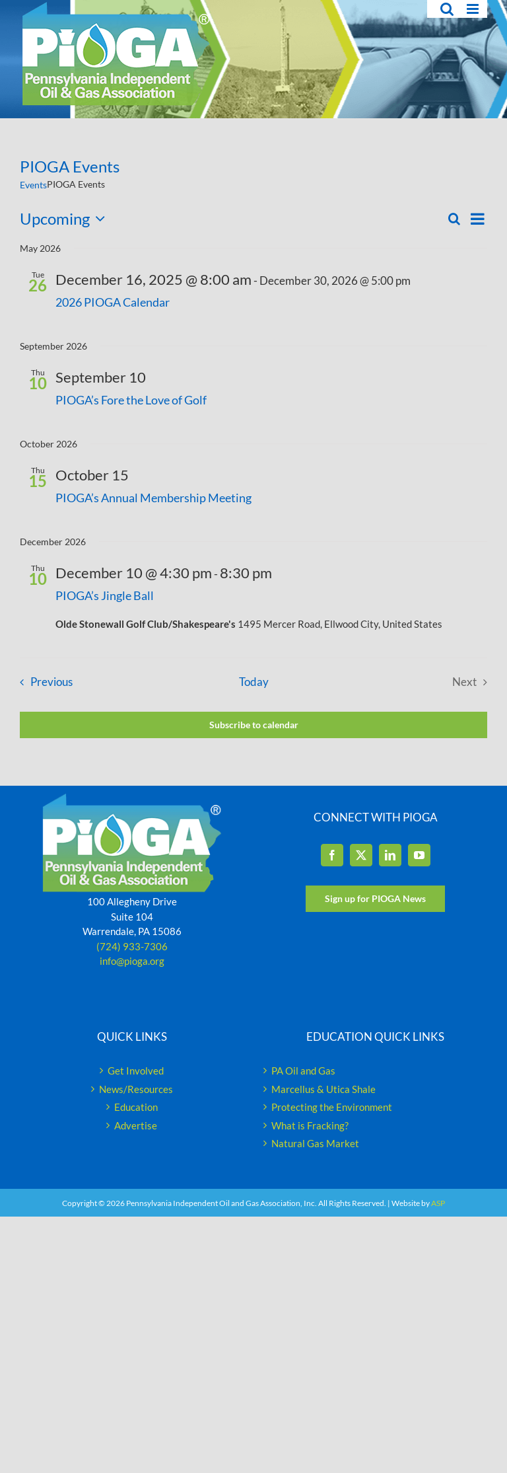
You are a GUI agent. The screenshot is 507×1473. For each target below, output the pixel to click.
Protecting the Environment (331, 1107)
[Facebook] (332, 855)
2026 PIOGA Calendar (112, 302)
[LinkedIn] (390, 855)
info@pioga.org (132, 961)
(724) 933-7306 (132, 946)
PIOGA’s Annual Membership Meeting (153, 497)
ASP (438, 1203)
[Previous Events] (43, 682)
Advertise (135, 1125)
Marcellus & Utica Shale (323, 1089)
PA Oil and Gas (303, 1070)
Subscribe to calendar (253, 725)
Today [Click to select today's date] (254, 682)
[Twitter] (361, 855)
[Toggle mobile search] (447, 9)
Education (136, 1107)
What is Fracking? (310, 1125)
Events (33, 184)
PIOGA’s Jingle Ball (104, 595)
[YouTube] (419, 855)
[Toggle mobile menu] (474, 9)
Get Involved (136, 1070)
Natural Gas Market (315, 1143)
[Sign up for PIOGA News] (375, 899)
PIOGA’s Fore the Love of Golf (131, 400)
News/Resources (136, 1089)
